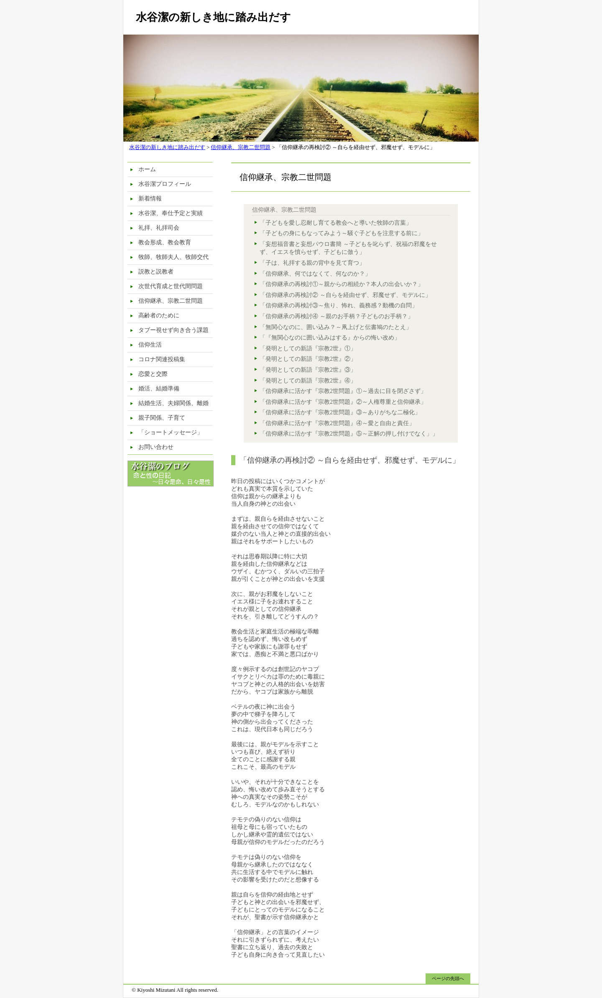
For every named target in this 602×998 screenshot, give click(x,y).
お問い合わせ (155, 447)
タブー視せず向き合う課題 (173, 330)
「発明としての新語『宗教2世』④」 (308, 380)
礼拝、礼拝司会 (158, 228)
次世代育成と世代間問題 (170, 286)
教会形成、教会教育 (164, 242)
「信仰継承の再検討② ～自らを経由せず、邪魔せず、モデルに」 (345, 295)
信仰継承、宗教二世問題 (240, 147)
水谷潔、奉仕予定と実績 (170, 213)
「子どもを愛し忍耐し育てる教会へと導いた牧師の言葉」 (336, 223)
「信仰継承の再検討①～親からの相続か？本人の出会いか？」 (341, 284)
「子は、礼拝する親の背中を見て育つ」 (312, 263)
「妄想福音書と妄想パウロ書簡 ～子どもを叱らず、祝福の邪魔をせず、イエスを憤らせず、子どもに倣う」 (348, 248)
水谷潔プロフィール (164, 184)
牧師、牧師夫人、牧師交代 (173, 257)
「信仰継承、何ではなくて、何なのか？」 (315, 274)
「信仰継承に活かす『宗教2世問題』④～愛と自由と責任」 (337, 423)
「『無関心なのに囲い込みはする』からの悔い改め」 (330, 337)
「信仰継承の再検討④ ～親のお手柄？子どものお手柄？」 (336, 316)
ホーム (147, 169)
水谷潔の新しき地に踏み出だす (213, 17)
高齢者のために (158, 315)
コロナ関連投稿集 (161, 359)
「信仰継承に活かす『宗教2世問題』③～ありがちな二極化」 (340, 412)
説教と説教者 (155, 271)
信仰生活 (150, 345)
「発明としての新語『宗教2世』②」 (308, 359)
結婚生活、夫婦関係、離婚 (173, 403)
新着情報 (150, 198)
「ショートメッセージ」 (170, 432)
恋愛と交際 (153, 374)
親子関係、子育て (161, 418)
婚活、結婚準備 (158, 388)
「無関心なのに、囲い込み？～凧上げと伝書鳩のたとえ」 (336, 327)
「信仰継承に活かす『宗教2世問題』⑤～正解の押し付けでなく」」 (349, 434)
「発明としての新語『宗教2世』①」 (308, 348)
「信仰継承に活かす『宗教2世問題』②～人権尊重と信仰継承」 (343, 402)
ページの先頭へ (448, 978)
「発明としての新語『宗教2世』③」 (308, 370)
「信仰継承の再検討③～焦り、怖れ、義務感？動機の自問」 (339, 305)
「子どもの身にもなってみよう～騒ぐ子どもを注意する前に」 (341, 233)
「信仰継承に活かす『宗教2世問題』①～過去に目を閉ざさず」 (343, 391)
